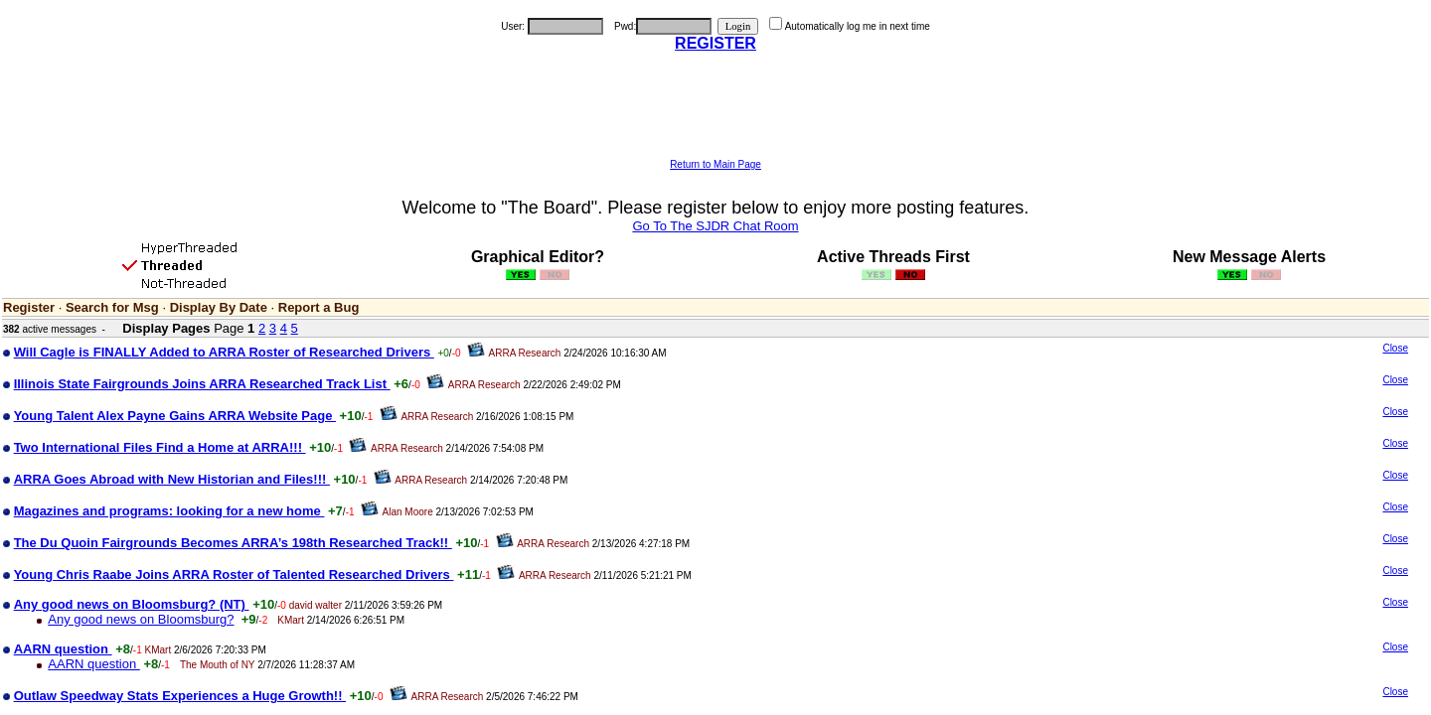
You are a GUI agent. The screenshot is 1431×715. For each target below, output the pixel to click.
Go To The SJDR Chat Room (715, 225)
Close (1395, 348)
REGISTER (715, 43)
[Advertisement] (715, 114)
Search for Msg (112, 307)
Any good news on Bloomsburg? (141, 619)
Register (29, 307)
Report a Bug (319, 307)
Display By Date (218, 307)
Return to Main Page (715, 164)
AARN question (94, 663)
